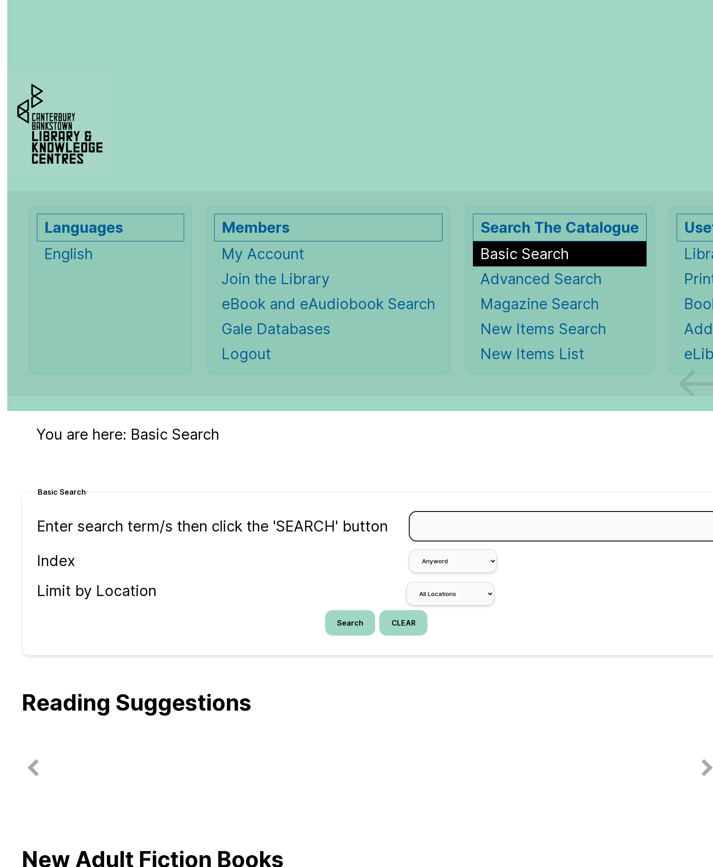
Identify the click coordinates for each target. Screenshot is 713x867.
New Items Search (543, 329)
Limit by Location (96, 591)
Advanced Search (541, 279)
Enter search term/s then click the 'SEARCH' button (212, 526)
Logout (246, 354)
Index (56, 561)
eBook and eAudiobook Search (328, 304)
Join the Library (275, 279)
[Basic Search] (560, 253)
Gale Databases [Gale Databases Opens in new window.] (276, 329)
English (68, 254)
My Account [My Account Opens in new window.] (262, 254)
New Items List (532, 354)
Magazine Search (539, 304)
